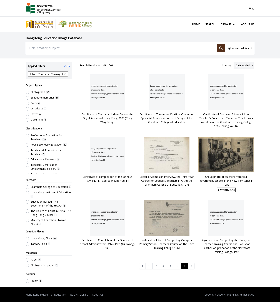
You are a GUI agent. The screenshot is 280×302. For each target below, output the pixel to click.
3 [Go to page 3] (163, 265)
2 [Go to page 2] (156, 265)
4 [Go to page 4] (170, 265)
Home (196, 24)
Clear (67, 66)
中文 (251, 8)
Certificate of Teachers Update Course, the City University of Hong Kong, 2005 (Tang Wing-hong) (107, 118)
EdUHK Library (79, 294)
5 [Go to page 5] (177, 265)
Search (210, 24)
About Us (247, 24)
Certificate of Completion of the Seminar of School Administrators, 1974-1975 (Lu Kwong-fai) (107, 244)
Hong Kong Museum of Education (46, 294)
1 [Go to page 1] (149, 265)
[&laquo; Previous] (142, 266)
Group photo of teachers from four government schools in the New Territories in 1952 (226, 180)
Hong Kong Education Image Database (54, 38)
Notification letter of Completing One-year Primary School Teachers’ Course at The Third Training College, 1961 (166, 244)
